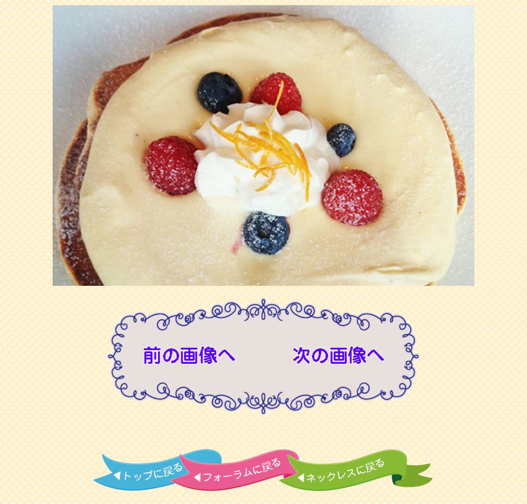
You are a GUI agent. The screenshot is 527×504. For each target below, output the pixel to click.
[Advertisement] (263, 434)
